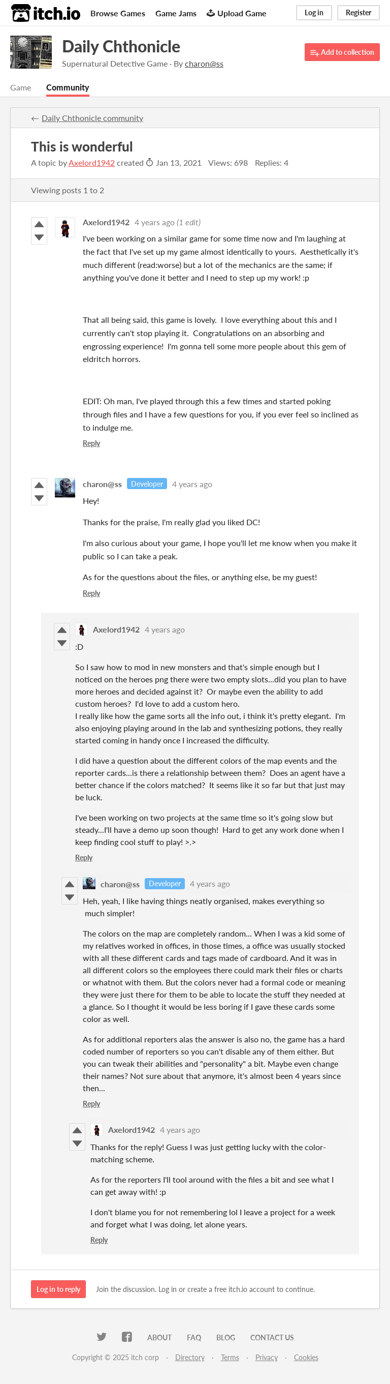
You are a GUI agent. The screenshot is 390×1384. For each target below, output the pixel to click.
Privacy (266, 1357)
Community (67, 87)
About (159, 1337)
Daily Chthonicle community (92, 118)
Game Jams (176, 13)
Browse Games (117, 13)
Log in (314, 12)
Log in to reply (58, 1289)
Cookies (306, 1357)
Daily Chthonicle (121, 46)
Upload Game (237, 13)
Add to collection (342, 52)
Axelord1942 (92, 162)
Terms (230, 1357)
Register (358, 12)
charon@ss (102, 484)
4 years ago (155, 222)
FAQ (194, 1337)
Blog (225, 1337)
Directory (190, 1357)
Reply (91, 443)
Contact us (272, 1337)
